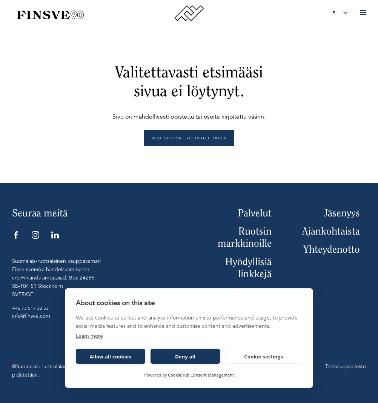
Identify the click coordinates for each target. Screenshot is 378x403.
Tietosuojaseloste (345, 366)
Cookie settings (263, 356)
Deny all (185, 356)
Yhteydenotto (331, 249)
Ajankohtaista (331, 231)
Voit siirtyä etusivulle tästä (189, 138)
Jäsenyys (342, 213)
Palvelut (255, 213)
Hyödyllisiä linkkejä (248, 268)
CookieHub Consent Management (201, 375)
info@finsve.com (31, 315)
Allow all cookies (111, 356)
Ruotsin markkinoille (245, 237)
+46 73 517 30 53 (30, 308)
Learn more (89, 335)
